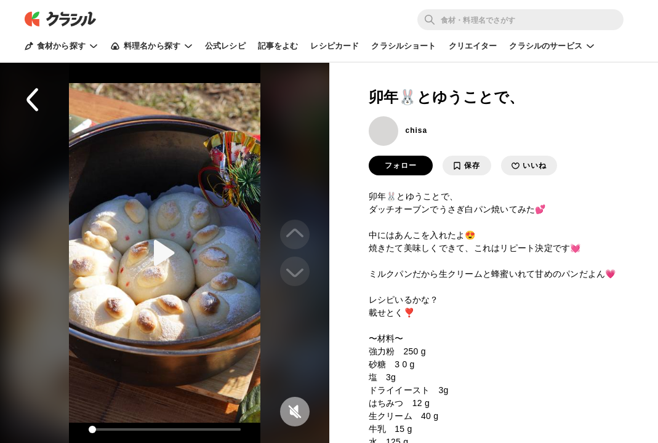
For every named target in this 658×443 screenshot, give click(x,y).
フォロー (401, 165)
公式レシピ (225, 45)
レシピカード (334, 45)
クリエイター (473, 45)
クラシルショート (403, 45)
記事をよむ (278, 45)
